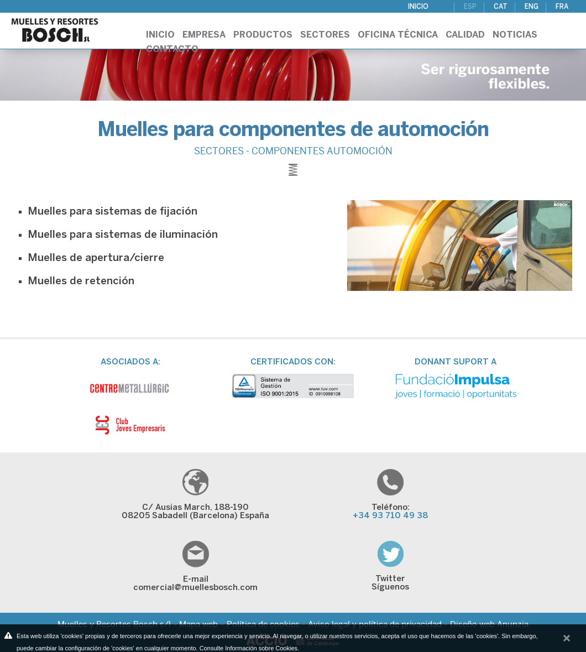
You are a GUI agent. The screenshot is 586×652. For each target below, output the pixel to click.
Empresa (204, 35)
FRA (562, 7)
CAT (500, 7)
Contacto (172, 49)
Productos (262, 35)
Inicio (418, 7)
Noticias (515, 35)
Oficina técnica (398, 35)
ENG (531, 7)
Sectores (325, 35)
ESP (470, 7)
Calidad (465, 35)
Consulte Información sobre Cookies (248, 648)
